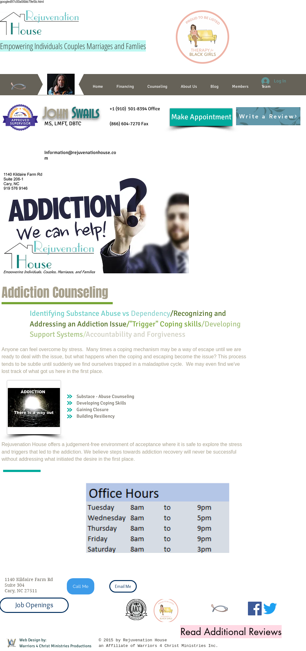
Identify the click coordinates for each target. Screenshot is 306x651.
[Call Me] (80, 586)
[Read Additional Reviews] (231, 631)
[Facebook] (255, 608)
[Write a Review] (268, 116)
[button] (157, 86)
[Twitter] (270, 608)
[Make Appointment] (201, 117)
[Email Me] (123, 586)
